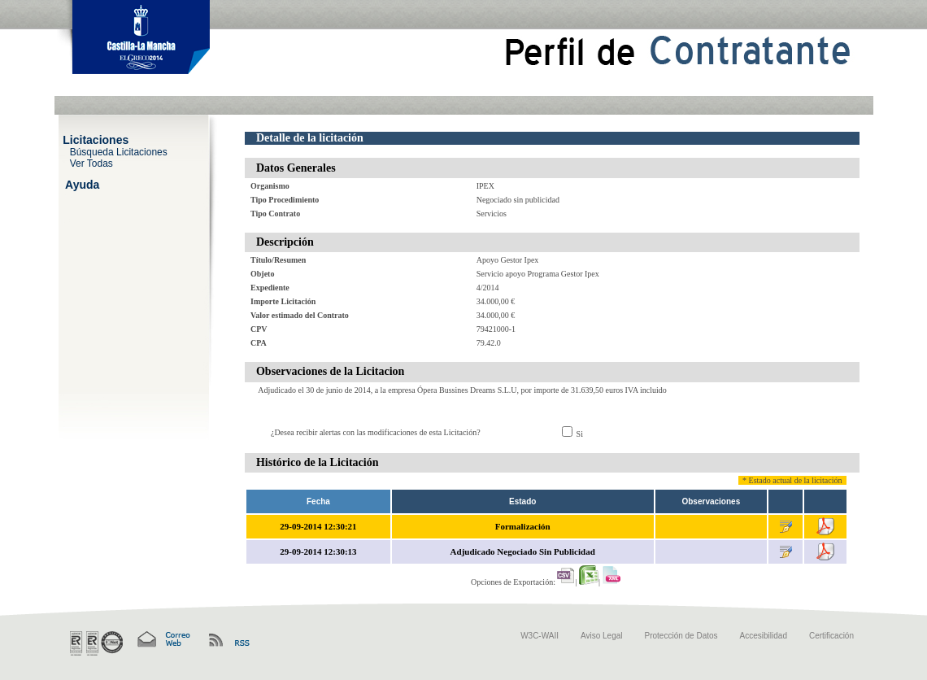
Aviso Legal (602, 635)
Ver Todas (91, 162)
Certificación (831, 635)
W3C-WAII (539, 635)
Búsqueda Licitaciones (119, 151)
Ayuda (82, 183)
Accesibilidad (763, 635)
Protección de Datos (681, 635)
